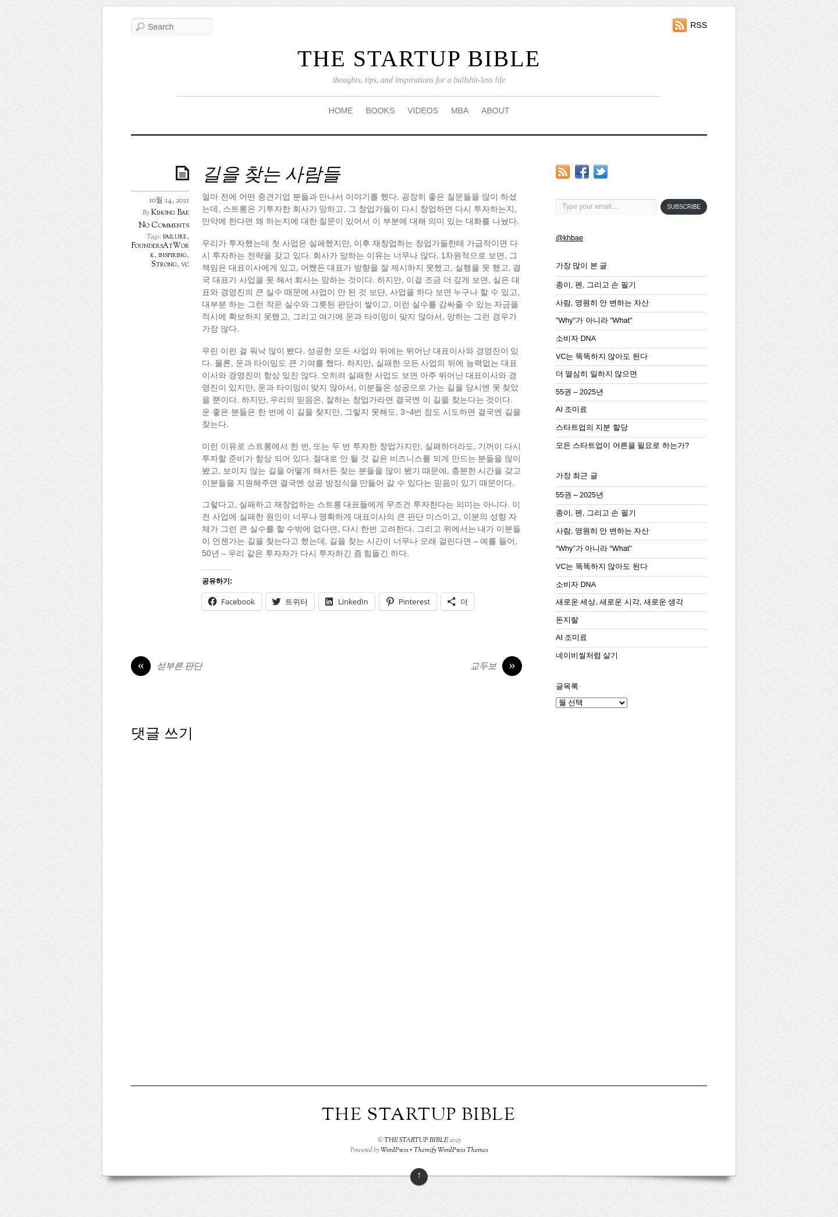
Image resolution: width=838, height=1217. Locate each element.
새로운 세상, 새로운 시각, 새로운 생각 (620, 602)
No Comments (164, 225)
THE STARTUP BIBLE (419, 58)
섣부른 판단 (166, 667)
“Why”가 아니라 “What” (593, 549)
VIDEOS (422, 110)
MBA (459, 110)
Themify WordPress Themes (451, 1150)
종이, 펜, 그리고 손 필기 (596, 285)
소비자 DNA (576, 339)
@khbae (569, 238)
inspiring (172, 255)
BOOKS (380, 110)
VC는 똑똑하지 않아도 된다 (602, 357)
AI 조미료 (571, 409)
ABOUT (495, 110)
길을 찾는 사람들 (271, 175)
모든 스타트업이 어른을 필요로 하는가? (622, 446)
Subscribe (684, 207)
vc (185, 264)
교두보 (496, 667)
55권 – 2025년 (579, 392)
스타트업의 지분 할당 (592, 428)
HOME (341, 110)
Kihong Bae (170, 213)
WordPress (395, 1150)
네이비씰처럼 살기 (587, 656)
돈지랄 (567, 620)
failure (175, 237)
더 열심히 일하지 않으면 (597, 374)
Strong (164, 264)
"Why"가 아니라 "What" (594, 320)
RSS (698, 25)
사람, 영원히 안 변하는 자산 (602, 303)
